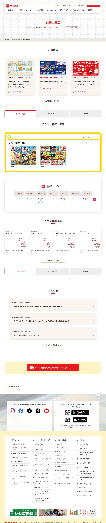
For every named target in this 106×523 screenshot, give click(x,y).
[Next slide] (94, 198)
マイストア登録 (72, 27)
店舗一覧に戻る (14, 386)
